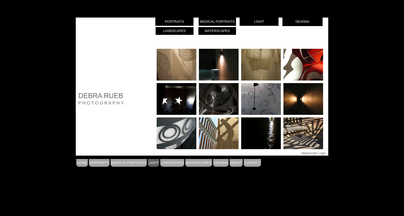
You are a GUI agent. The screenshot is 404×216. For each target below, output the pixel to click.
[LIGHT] (259, 22)
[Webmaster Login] (314, 153)
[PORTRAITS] (174, 22)
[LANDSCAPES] (174, 31)
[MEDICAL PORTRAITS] (217, 22)
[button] (176, 65)
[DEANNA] (302, 22)
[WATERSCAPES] (217, 31)
